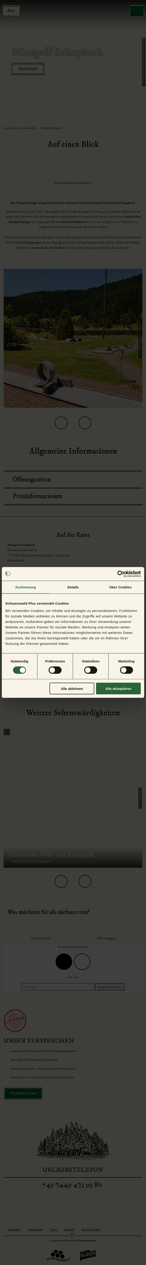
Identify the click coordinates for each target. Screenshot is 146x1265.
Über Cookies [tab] (120, 587)
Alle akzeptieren (118, 688)
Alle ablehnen (72, 688)
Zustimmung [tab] (25, 587)
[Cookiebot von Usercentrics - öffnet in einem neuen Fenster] (121, 574)
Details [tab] (73, 587)
